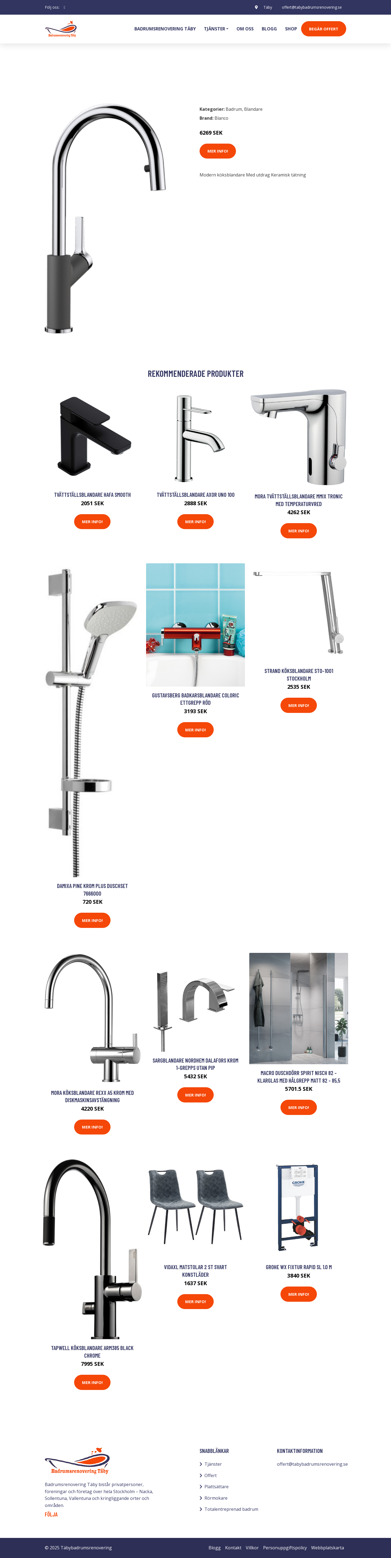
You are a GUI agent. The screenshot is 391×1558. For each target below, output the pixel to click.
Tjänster (213, 1464)
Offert (210, 1475)
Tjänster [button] (214, 29)
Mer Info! (217, 151)
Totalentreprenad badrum (231, 1509)
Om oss (245, 29)
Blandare (82, 78)
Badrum (59, 78)
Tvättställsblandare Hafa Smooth (92, 494)
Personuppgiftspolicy (285, 1548)
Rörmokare (216, 1498)
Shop (291, 29)
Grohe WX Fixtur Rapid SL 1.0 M (299, 1266)
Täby (267, 7)
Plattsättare (216, 1487)
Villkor (252, 1548)
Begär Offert (323, 28)
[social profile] (64, 7)
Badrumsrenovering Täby (165, 29)
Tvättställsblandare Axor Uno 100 (196, 494)
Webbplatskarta (327, 1548)
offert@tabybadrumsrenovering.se (312, 7)
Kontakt (233, 1548)
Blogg (269, 29)
